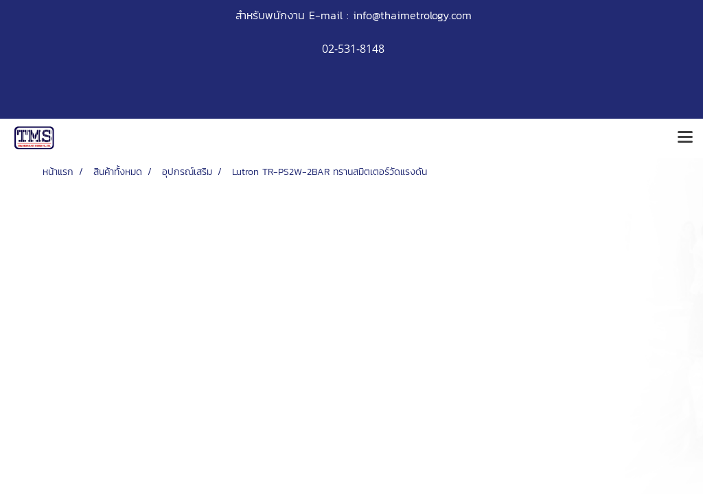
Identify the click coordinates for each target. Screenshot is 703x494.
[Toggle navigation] (685, 138)
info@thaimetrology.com (412, 15)
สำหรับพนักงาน (270, 15)
